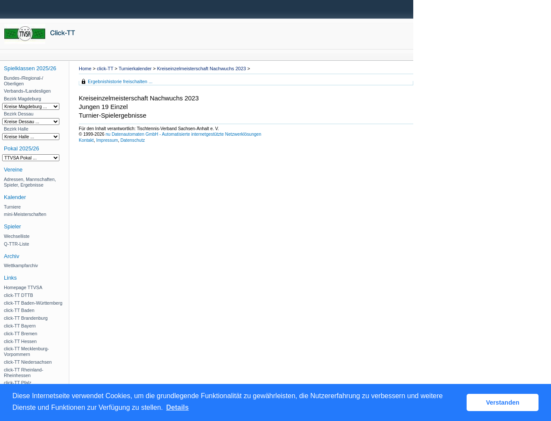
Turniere (12, 206)
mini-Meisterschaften (25, 214)
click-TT (105, 68)
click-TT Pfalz (17, 382)
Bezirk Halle (16, 128)
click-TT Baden (19, 310)
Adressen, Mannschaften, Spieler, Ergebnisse (30, 182)
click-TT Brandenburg (26, 318)
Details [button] (177, 407)
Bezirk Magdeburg (22, 98)
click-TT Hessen (20, 341)
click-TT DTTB (18, 295)
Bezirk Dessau (19, 113)
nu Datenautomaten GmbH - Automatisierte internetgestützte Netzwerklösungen (183, 134)
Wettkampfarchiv (21, 265)
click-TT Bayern (20, 325)
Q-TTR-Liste (16, 243)
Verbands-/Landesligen (27, 91)
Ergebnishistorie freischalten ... (120, 81)
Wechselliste (17, 236)
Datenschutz (133, 140)
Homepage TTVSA (23, 287)
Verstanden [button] (503, 402)
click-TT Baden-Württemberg (33, 303)
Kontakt (86, 140)
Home (85, 68)
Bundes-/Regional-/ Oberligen (23, 80)
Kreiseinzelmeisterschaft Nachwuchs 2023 (201, 68)
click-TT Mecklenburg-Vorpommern (26, 351)
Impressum (107, 140)
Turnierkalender (135, 68)
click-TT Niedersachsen (28, 362)
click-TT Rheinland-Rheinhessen (23, 372)
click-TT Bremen (20, 333)
